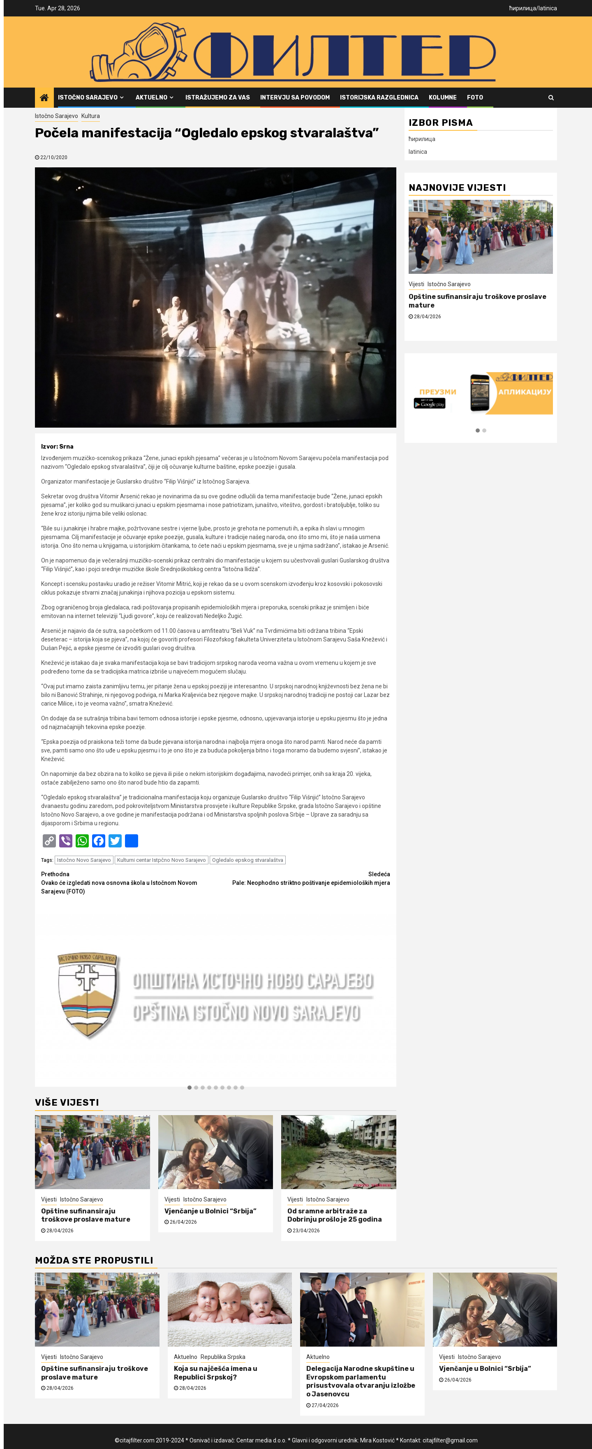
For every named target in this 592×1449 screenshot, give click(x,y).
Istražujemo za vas (217, 97)
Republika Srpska (223, 1357)
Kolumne (443, 97)
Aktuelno (151, 97)
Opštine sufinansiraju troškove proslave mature (85, 1215)
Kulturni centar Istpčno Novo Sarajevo (161, 860)
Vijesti (49, 1199)
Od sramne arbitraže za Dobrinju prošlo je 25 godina (334, 1215)
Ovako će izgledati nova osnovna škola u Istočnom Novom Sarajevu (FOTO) (128, 882)
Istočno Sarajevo (88, 97)
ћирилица (522, 8)
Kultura (90, 116)
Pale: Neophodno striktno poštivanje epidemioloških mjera (303, 878)
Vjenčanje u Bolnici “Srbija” (210, 1211)
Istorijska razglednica (379, 97)
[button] (189, 1088)
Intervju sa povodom (295, 97)
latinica (548, 8)
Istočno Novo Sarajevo (84, 860)
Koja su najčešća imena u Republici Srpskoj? (215, 1373)
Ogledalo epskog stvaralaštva (247, 860)
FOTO (475, 97)
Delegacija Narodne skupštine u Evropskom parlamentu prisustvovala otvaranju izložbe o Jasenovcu (360, 1381)
